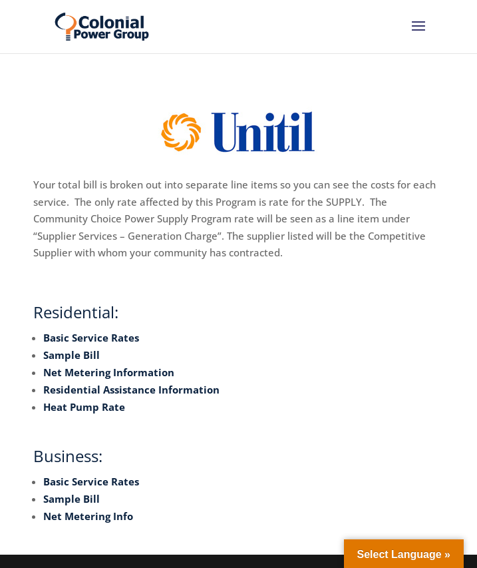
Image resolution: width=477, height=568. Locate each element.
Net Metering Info (88, 516)
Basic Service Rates (91, 337)
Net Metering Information (108, 372)
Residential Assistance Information (131, 389)
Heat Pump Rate (84, 407)
